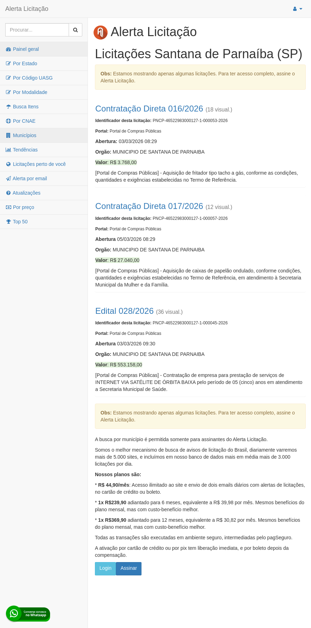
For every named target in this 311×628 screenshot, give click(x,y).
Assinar (128, 568)
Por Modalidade (26, 92)
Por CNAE (20, 121)
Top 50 (16, 221)
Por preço (19, 207)
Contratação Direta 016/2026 (149, 108)
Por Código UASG (29, 78)
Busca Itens (22, 106)
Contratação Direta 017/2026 (149, 206)
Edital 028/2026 (124, 311)
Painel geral (22, 49)
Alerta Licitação (26, 8)
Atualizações (23, 193)
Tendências (21, 150)
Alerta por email (26, 178)
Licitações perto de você (35, 164)
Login (105, 568)
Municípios (20, 135)
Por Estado (21, 63)
